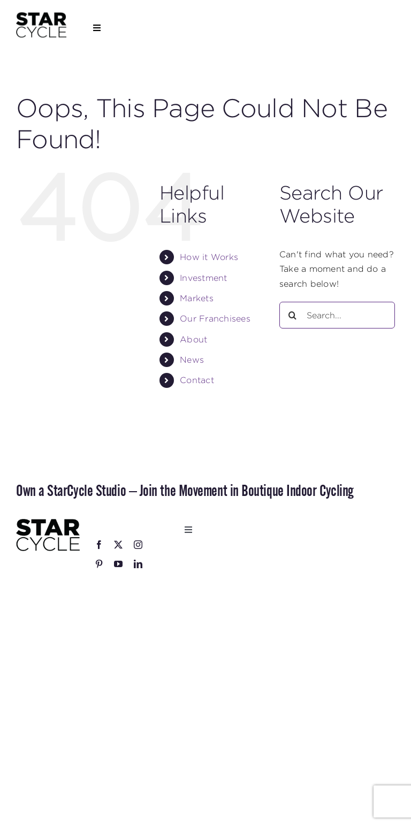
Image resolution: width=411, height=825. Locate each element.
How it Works (209, 257)
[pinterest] (99, 564)
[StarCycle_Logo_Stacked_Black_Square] (41, 15)
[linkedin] (138, 564)
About (193, 339)
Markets (197, 298)
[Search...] (337, 315)
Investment (203, 277)
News (192, 359)
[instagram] (138, 544)
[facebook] (99, 544)
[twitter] (118, 544)
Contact (197, 380)
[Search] (292, 315)
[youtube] (118, 564)
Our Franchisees (215, 318)
